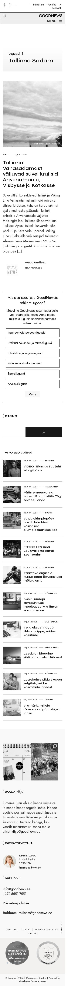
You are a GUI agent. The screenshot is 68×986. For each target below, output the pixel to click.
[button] (2, 11)
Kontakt (33, 934)
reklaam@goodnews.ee (35, 914)
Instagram (38, 4)
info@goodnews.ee (16, 890)
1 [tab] (7, 964)
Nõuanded (51, 593)
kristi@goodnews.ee (30, 869)
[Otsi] (44, 432)
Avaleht (11, 930)
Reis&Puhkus (52, 647)
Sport (48, 512)
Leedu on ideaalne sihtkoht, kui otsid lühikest (43, 655)
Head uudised (35, 262)
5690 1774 (25, 864)
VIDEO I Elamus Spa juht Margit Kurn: (42, 468)
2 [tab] (11, 964)
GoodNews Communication (32, 982)
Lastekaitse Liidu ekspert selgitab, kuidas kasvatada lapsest (43, 683)
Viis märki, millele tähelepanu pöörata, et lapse (42, 709)
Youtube (52, 4)
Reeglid (25, 930)
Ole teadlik (51, 621)
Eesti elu (50, 460)
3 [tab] (15, 964)
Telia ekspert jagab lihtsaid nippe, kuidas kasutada (40, 631)
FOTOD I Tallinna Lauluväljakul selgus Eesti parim (39, 550)
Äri (4, 154)
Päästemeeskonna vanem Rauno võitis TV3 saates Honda (42, 496)
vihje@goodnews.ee (26, 832)
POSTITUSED (36, 267)
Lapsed (49, 699)
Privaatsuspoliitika (16, 904)
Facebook (56, 8)
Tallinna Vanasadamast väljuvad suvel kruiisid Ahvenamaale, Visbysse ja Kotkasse (30, 174)
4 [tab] (19, 964)
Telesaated (51, 486)
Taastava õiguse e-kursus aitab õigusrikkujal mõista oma (43, 576)
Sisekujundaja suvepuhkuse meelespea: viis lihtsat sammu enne (41, 604)
